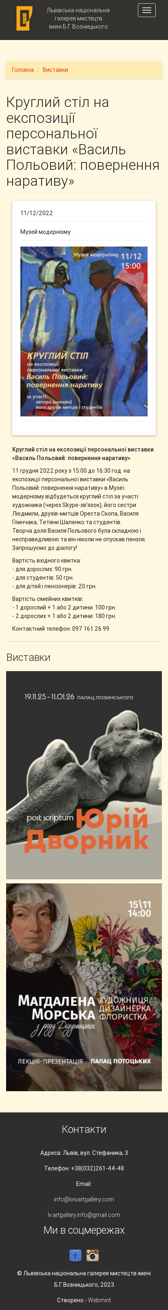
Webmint (99, 1300)
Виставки (55, 69)
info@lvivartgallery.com (84, 1199)
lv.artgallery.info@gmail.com (84, 1215)
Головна (23, 69)
